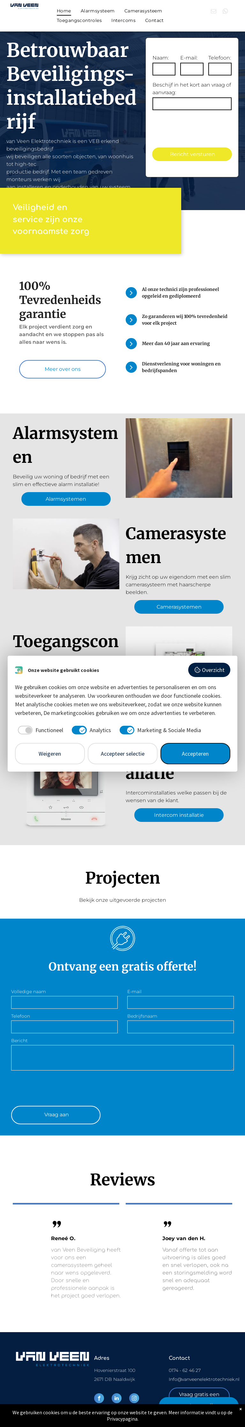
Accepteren (195, 753)
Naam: (160, 58)
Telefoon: (219, 58)
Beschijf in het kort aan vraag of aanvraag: (191, 88)
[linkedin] (117, 1399)
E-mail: (188, 58)
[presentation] (59, 1087)
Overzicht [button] (209, 670)
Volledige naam (28, 991)
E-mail (134, 991)
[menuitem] (64, 11)
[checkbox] (39, 730)
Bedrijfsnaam (142, 1016)
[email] (214, 12)
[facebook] (99, 1399)
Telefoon (20, 1016)
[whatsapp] (225, 12)
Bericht (19, 1040)
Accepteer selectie (123, 753)
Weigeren (50, 753)
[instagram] (134, 1399)
